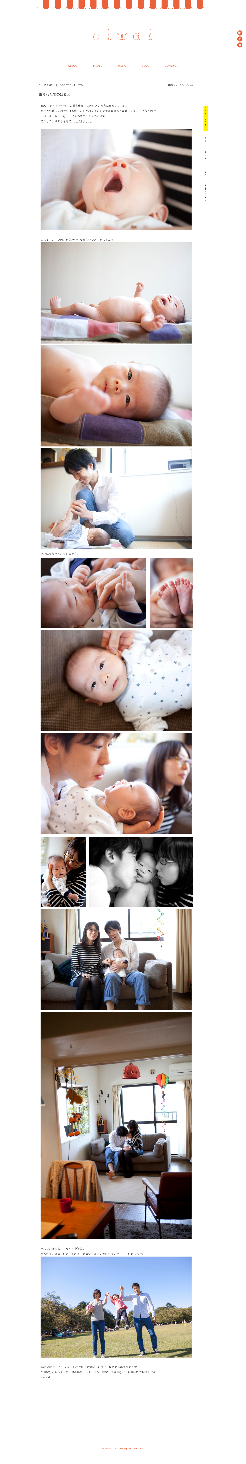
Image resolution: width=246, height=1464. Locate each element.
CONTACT (171, 65)
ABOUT (73, 65)
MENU (122, 65)
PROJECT (205, 156)
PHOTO (98, 65)
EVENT (205, 173)
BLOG (145, 65)
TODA (189, 85)
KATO (181, 85)
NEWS (205, 140)
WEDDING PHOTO (205, 195)
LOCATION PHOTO (71, 85)
